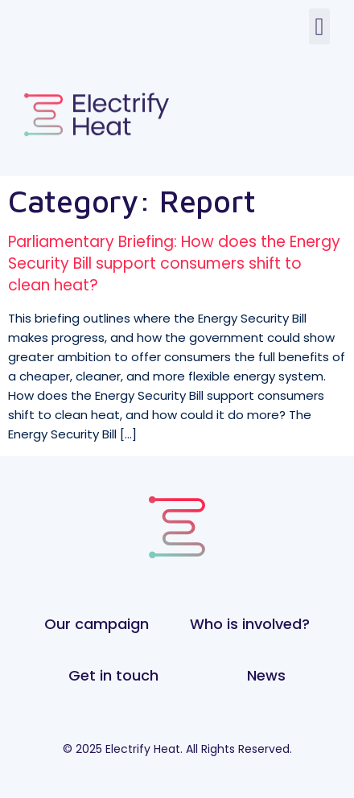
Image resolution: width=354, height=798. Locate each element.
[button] (319, 20)
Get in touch (113, 675)
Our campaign (96, 624)
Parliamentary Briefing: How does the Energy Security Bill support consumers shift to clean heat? (174, 263)
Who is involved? (250, 624)
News (266, 675)
